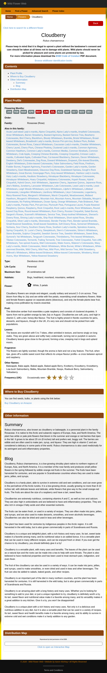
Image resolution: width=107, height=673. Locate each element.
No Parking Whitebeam (31, 201)
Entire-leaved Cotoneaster (40, 163)
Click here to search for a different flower (23, 28)
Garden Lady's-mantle (76, 167)
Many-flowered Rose (16, 195)
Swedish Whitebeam (75, 233)
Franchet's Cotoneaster (52, 167)
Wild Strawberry (87, 249)
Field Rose (79, 163)
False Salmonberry (63, 163)
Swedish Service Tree (52, 233)
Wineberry (87, 252)
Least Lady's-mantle (83, 186)
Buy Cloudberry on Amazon (18, 403)
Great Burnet (25, 173)
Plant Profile (16, 73)
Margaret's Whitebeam (39, 195)
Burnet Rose (26, 144)
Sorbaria (10, 227)
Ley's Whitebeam (53, 189)
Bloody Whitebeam (53, 138)
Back (95, 23)
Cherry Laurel (13, 147)
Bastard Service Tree (73, 135)
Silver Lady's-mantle (27, 221)
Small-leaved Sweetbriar (45, 224)
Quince (21, 208)
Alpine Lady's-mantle (67, 132)
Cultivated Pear (39, 157)
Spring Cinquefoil (14, 230)
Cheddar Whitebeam (90, 144)
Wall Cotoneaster (47, 243)
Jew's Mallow (12, 186)
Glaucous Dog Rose (49, 170)
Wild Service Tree (69, 249)
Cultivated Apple (22, 157)
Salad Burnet (91, 211)
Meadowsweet (77, 195)
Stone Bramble (13, 233)
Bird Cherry (25, 138)
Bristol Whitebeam (82, 138)
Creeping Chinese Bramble (44, 154)
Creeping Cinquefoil (69, 154)
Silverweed (44, 221)
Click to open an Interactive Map (54, 647)
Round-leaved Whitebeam (37, 211)
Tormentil (32, 240)
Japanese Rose (93, 182)
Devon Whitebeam (89, 157)
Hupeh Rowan (79, 179)
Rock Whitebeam (83, 208)
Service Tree (54, 214)
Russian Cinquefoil (74, 211)
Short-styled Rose (75, 217)
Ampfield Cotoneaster (89, 132)
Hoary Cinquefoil (38, 179)
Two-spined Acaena (28, 243)
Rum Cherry (58, 211)
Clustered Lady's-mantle (65, 147)
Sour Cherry (22, 227)
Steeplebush (49, 230)
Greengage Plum (41, 173)
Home (8, 11)
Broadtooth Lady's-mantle (38, 141)
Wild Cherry (31, 249)
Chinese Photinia (43, 147)
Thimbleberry (62, 237)
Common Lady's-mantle (38, 151)
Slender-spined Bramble (85, 221)
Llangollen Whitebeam (31, 192)
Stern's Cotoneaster (66, 230)
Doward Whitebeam (57, 160)
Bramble (68, 138)
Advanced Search (40, 11)
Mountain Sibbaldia (81, 198)
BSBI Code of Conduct (68, 56)
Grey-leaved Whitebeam (63, 173)
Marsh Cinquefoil (60, 195)
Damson (75, 157)
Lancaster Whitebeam (42, 186)
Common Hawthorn (15, 151)
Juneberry (25, 186)
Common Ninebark (78, 151)
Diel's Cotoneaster (26, 160)
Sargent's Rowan (14, 214)
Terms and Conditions (53, 670)
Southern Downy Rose (40, 227)
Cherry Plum (27, 147)
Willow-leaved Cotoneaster (67, 252)
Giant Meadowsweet (28, 170)
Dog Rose (41, 160)
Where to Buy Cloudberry (22, 76)
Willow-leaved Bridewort (41, 252)
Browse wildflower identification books (53, 60)
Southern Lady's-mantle (64, 227)
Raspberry (31, 208)
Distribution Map (18, 89)
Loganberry (90, 192)
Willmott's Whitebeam (17, 252)
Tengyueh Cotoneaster (44, 237)
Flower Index (58, 11)
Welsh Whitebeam (50, 246)
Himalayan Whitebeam (17, 179)
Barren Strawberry (34, 135)
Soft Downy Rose (67, 224)
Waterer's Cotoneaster (82, 243)
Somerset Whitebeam (88, 224)
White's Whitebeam (84, 246)
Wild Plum (54, 249)
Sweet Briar (92, 233)
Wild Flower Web (14, 3)
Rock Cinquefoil (45, 208)
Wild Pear (43, 249)
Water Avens (64, 243)
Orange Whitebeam (67, 201)
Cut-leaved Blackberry (59, 157)
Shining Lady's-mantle (31, 217)
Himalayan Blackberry (59, 176)
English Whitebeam (15, 163)
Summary (20, 83)
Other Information (19, 80)
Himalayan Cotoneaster (82, 176)
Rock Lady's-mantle (64, 208)
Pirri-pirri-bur (41, 205)
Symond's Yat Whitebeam (19, 237)
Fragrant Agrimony (31, 167)
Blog (18, 86)
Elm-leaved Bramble (88, 160)
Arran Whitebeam (15, 135)
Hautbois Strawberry (37, 176)
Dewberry (11, 160)
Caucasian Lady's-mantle (66, 144)
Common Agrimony (87, 147)
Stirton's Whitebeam (87, 230)
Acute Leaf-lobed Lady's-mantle (22, 132)
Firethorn (89, 163)
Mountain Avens (63, 198)
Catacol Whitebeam (43, 144)
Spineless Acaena (86, 227)
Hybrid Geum (24, 182)
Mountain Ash (47, 198)
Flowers (22, 17)
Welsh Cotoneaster (30, 246)
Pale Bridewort (85, 201)
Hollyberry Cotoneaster (59, 179)
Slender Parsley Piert (61, 221)
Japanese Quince (76, 182)
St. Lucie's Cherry (33, 230)
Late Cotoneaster (62, 186)
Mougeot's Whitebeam (28, 198)
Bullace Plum (80, 141)
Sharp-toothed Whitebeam (74, 214)
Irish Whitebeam (40, 182)
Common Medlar (59, 151)
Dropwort (72, 160)
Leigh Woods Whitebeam (31, 189)
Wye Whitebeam (22, 256)
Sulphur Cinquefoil (31, 233)
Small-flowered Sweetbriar (19, 224)
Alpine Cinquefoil (47, 132)
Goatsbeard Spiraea (71, 170)
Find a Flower (21, 11)
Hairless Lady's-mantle (87, 173)
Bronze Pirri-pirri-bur (62, 141)
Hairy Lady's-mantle (16, 176)
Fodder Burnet (13, 167)
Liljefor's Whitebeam (73, 189)
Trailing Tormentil (46, 240)
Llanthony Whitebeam (53, 192)
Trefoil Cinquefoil (82, 240)
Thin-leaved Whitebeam (82, 237)
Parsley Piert (27, 205)
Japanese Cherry (57, 182)
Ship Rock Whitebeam (54, 217)
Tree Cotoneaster (64, 240)
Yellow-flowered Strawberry (44, 256)
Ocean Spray (50, 201)
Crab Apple (24, 154)
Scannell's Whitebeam (35, 214)
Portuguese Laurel (73, 205)
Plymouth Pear (56, 205)
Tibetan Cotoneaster (16, 240)
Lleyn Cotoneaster (75, 192)
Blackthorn (37, 138)
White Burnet (67, 246)
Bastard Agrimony (52, 135)
